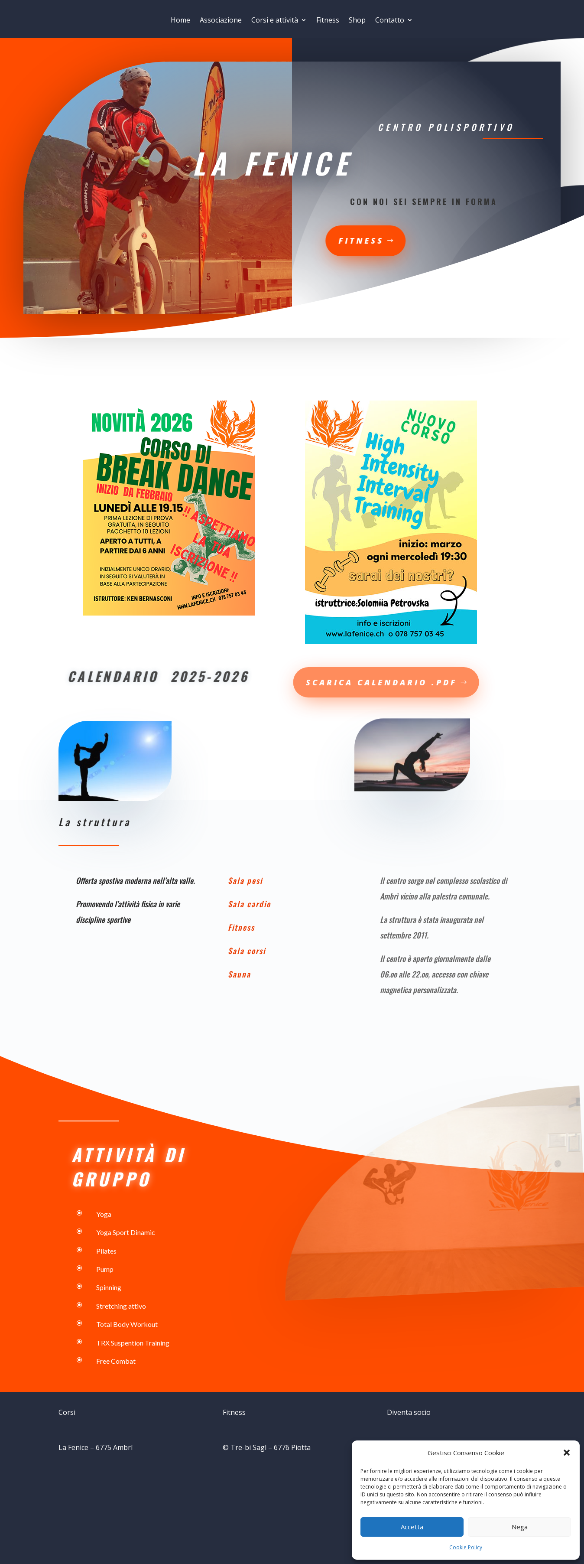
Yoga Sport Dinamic (125, 1232)
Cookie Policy (465, 1547)
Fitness (327, 21)
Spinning (108, 1287)
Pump (105, 1269)
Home (180, 21)
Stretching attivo (121, 1306)
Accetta (412, 1526)
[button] (566, 1452)
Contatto (389, 21)
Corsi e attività (274, 21)
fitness (290, 240)
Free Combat (115, 1361)
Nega (520, 1526)
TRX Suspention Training (132, 1343)
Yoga (103, 1214)
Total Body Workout (126, 1324)
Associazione (221, 21)
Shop (357, 21)
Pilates (106, 1251)
